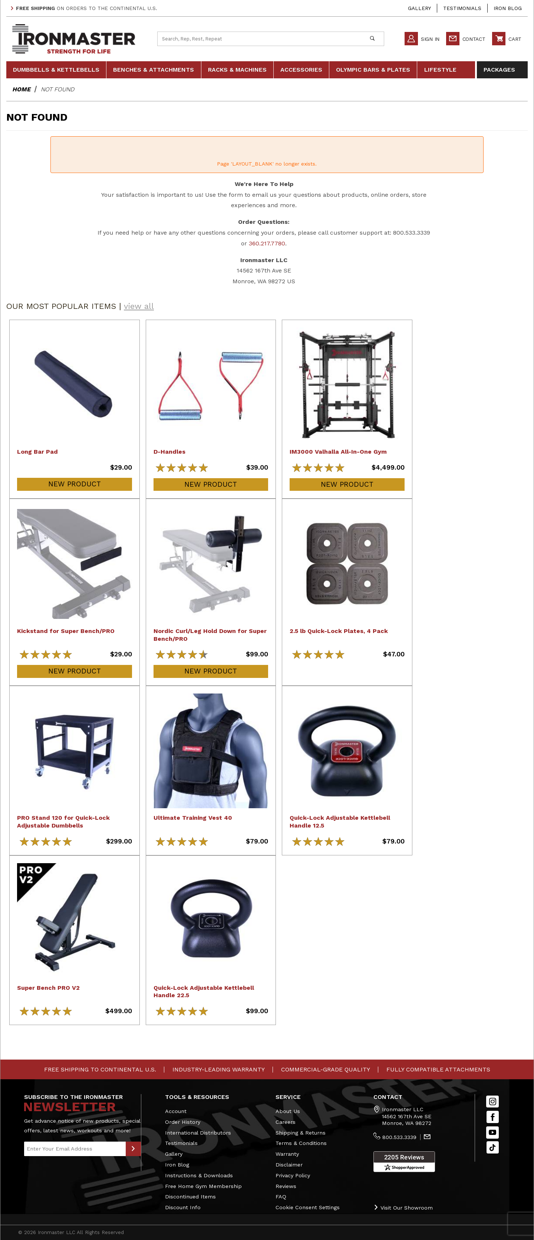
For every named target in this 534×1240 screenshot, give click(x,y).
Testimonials (462, 8)
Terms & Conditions (301, 1143)
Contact (465, 38)
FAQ (281, 1197)
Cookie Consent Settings (308, 1207)
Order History (182, 1122)
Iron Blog (508, 8)
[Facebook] (493, 1117)
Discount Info (183, 1207)
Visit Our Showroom (403, 1207)
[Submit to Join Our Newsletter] (133, 1149)
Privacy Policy (293, 1175)
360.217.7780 (267, 243)
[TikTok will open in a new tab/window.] (493, 1147)
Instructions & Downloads (199, 1175)
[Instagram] (492, 1102)
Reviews (286, 1186)
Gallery (419, 8)
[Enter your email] (75, 1149)
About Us (288, 1111)
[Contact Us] (427, 1137)
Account (176, 1111)
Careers (286, 1122)
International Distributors (198, 1133)
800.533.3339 (399, 1137)
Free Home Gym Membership (203, 1186)
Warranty (287, 1154)
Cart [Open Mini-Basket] (506, 38)
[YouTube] (492, 1132)
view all (139, 306)
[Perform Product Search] (372, 38)
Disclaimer (289, 1165)
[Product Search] (259, 38)
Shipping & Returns (301, 1133)
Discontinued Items (190, 1197)
